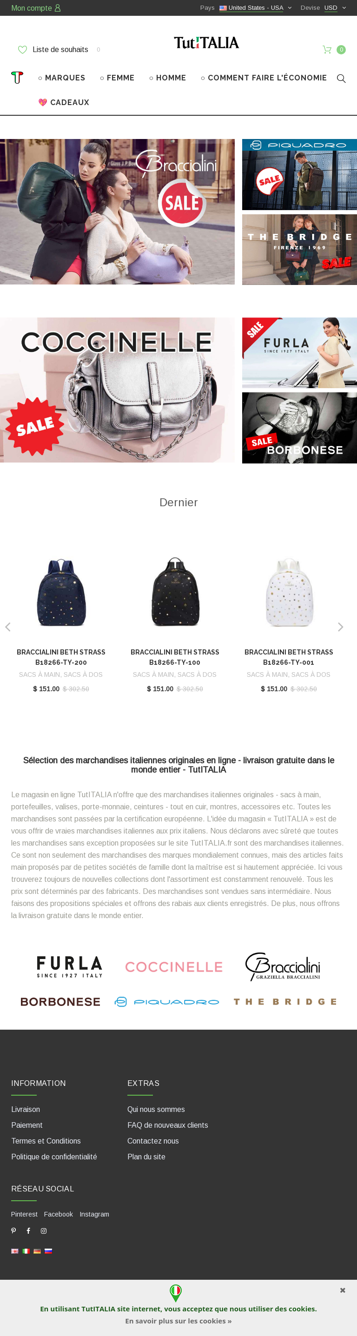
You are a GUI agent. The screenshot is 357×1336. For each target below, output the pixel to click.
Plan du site (146, 1157)
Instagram (94, 1214)
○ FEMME (117, 77)
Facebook (58, 1214)
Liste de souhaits (59, 49)
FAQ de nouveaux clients (167, 1125)
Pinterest (24, 1214)
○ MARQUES (62, 77)
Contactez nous (153, 1141)
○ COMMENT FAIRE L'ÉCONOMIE (264, 77)
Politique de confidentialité (54, 1157)
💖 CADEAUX (63, 102)
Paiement (27, 1125)
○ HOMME (168, 77)
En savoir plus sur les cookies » (178, 1320)
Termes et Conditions (46, 1141)
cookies (302, 1308)
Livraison (25, 1109)
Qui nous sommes (156, 1109)
